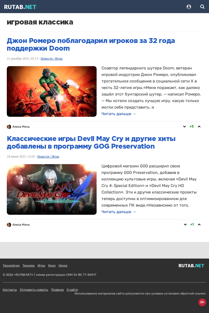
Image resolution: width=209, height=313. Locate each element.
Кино (52, 265)
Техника (29, 265)
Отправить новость (34, 289)
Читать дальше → (119, 113)
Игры (41, 265)
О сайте (72, 289)
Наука (63, 265)
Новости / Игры (52, 58)
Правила (57, 289)
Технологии (11, 265)
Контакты (10, 289)
